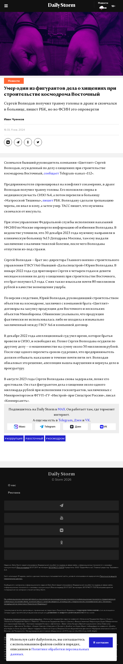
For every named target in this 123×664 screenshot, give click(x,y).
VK (87, 420)
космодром (55, 438)
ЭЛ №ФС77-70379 (56, 567)
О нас (12, 485)
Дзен (78, 420)
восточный (34, 438)
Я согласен (101, 642)
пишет (48, 200)
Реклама (14, 492)
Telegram (65, 420)
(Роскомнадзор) (23, 567)
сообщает (51, 173)
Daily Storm (61, 5)
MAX (61, 409)
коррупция (14, 438)
